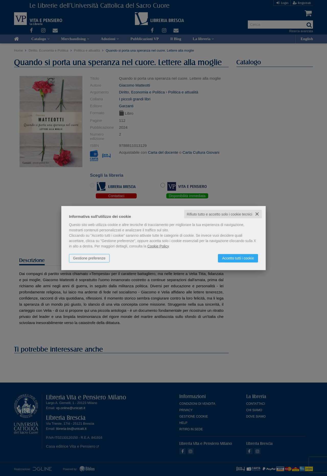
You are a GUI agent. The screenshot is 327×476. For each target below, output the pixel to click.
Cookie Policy (158, 246)
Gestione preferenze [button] (89, 258)
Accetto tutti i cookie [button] (238, 258)
